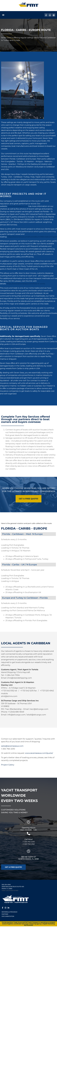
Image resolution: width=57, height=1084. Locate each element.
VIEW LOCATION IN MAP (10, 890)
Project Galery (7, 765)
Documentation (8, 916)
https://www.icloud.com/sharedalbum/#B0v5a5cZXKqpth (32, 237)
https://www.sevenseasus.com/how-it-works (26, 284)
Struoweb (29, 925)
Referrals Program (9, 912)
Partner (5, 914)
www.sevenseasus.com (18, 206)
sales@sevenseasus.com (12, 746)
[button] (3, 15)
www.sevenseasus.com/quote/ (39, 753)
